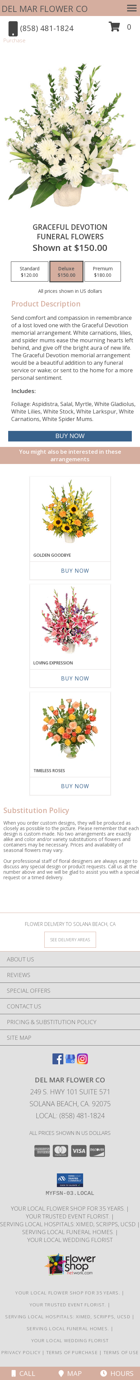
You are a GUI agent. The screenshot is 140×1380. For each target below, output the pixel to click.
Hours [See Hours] (117, 1373)
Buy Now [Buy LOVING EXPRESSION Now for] (75, 678)
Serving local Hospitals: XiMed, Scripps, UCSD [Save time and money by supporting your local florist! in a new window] (68, 1224)
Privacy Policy (21, 1352)
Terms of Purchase (72, 1352)
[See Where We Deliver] (70, 939)
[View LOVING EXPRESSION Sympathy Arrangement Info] (70, 620)
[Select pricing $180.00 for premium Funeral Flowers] (103, 272)
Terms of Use (121, 1352)
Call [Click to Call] (23, 1373)
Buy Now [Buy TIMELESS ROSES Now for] (75, 786)
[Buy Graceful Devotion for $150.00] (70, 436)
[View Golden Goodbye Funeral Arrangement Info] (70, 512)
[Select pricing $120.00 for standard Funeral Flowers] (29, 272)
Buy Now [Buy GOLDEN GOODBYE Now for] (75, 570)
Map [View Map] (70, 1373)
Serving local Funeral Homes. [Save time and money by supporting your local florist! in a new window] (68, 1232)
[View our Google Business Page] (70, 1062)
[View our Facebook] (57, 1062)
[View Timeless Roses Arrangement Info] (70, 728)
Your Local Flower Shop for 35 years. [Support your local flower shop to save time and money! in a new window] (68, 1208)
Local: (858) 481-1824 (70, 1115)
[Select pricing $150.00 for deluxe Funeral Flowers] (66, 272)
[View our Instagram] (82, 1062)
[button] (120, 29)
